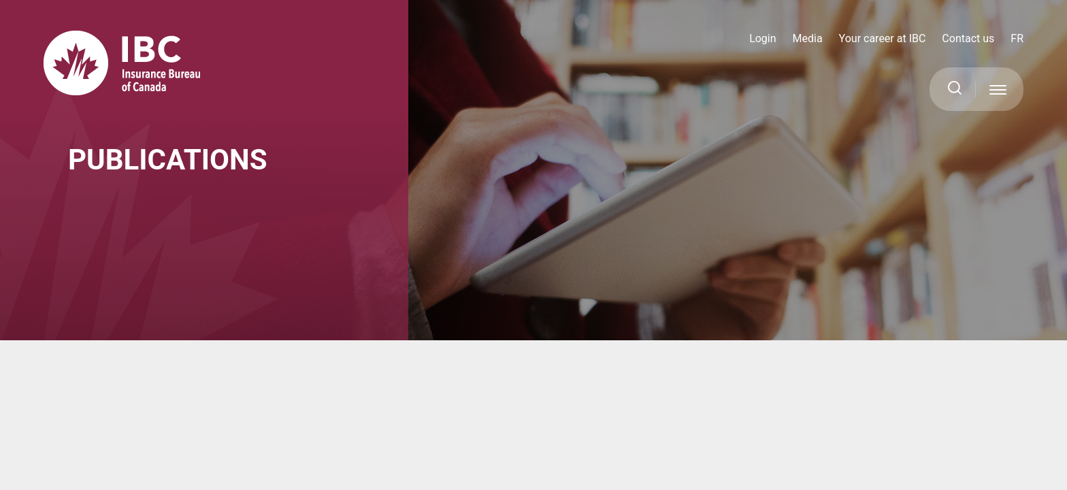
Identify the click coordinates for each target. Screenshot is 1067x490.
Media (808, 38)
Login (762, 38)
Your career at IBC (882, 38)
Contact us (968, 38)
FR (1017, 38)
